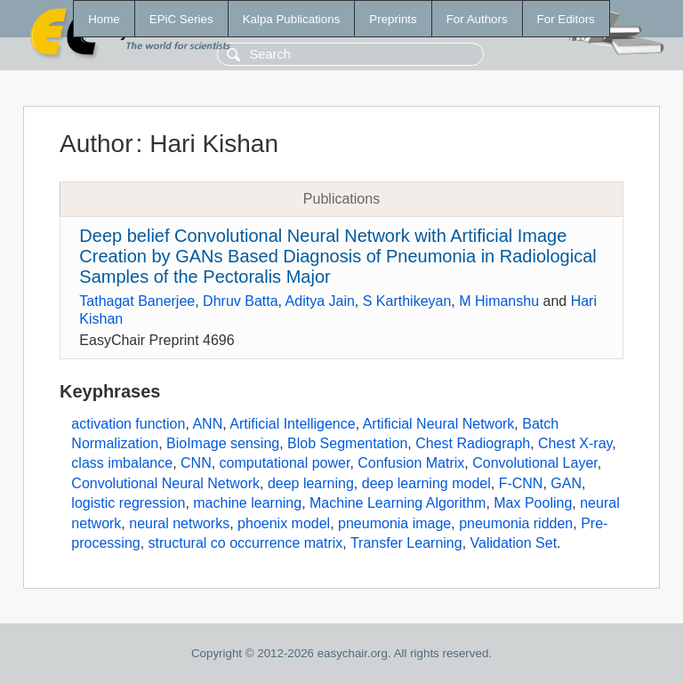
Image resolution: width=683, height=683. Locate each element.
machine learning (247, 502)
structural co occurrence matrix (246, 542)
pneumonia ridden (516, 523)
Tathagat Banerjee (137, 301)
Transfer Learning (406, 542)
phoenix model (283, 523)
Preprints (392, 19)
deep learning (311, 483)
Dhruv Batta (240, 301)
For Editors (566, 19)
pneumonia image (394, 523)
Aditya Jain (320, 301)
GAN (566, 483)
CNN (196, 462)
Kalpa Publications (292, 19)
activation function (128, 423)
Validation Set (514, 542)
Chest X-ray (575, 443)
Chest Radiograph (472, 443)
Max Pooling (533, 502)
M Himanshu (499, 301)
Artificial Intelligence (292, 423)
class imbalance (122, 462)
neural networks (179, 523)
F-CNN (521, 483)
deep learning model (426, 483)
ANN (207, 423)
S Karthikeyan (407, 301)
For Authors (477, 19)
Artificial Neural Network (439, 423)
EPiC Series (181, 19)
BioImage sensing (222, 443)
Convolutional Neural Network (165, 483)
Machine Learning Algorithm (397, 502)
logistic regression (128, 502)
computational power (285, 462)
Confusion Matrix (411, 462)
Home (104, 19)
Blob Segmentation (347, 443)
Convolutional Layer (535, 462)
